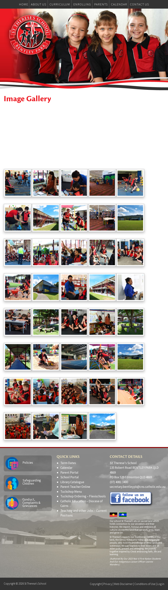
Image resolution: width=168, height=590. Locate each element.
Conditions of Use (144, 584)
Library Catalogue (72, 482)
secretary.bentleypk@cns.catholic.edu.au (138, 487)
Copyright (96, 584)
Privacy (107, 584)
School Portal (69, 477)
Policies (27, 463)
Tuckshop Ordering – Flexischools (83, 496)
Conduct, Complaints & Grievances (31, 502)
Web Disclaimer (123, 584)
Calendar (66, 468)
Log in (160, 584)
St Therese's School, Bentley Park (30, 35)
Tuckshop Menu (71, 492)
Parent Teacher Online (75, 487)
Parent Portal (69, 472)
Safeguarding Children (31, 482)
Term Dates (68, 463)
